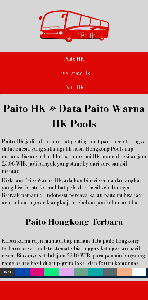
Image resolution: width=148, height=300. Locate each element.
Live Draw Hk (74, 73)
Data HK (74, 87)
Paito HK (74, 58)
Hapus (8, 272)
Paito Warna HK (43, 180)
